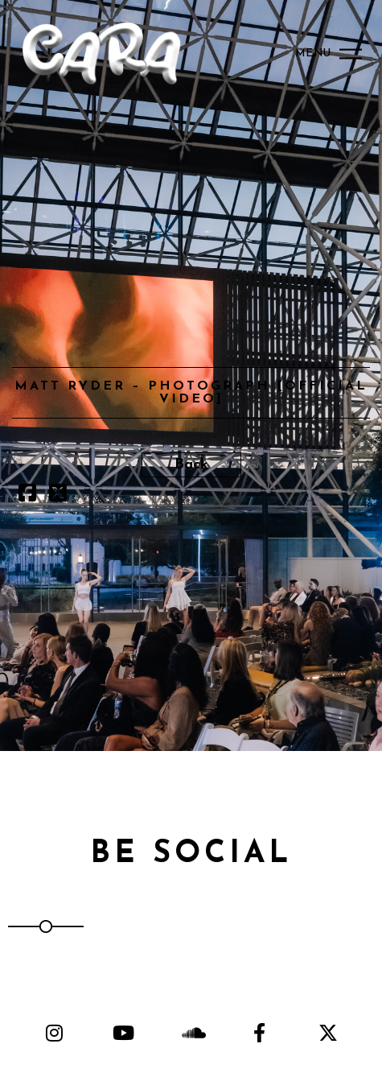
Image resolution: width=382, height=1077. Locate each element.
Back (191, 464)
